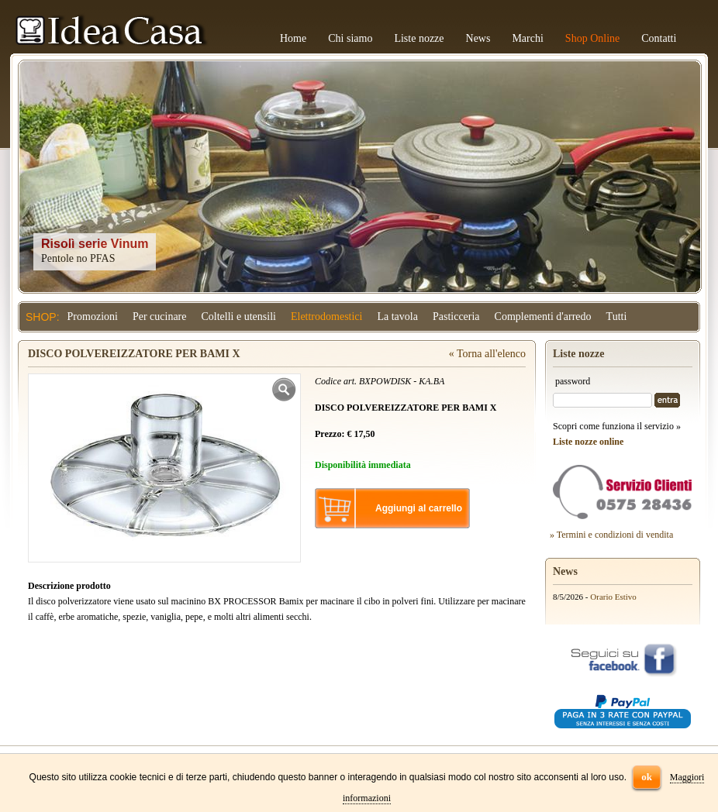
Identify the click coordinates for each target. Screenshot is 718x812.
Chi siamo (350, 38)
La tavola (397, 316)
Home (293, 38)
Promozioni (92, 316)
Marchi (527, 38)
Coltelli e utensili (239, 316)
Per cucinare (160, 316)
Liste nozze (419, 38)
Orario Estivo (613, 596)
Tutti (616, 316)
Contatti (658, 38)
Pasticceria (456, 316)
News (478, 38)
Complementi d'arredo (543, 316)
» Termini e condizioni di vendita (611, 534)
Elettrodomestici (327, 316)
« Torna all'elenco (487, 354)
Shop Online (592, 38)
